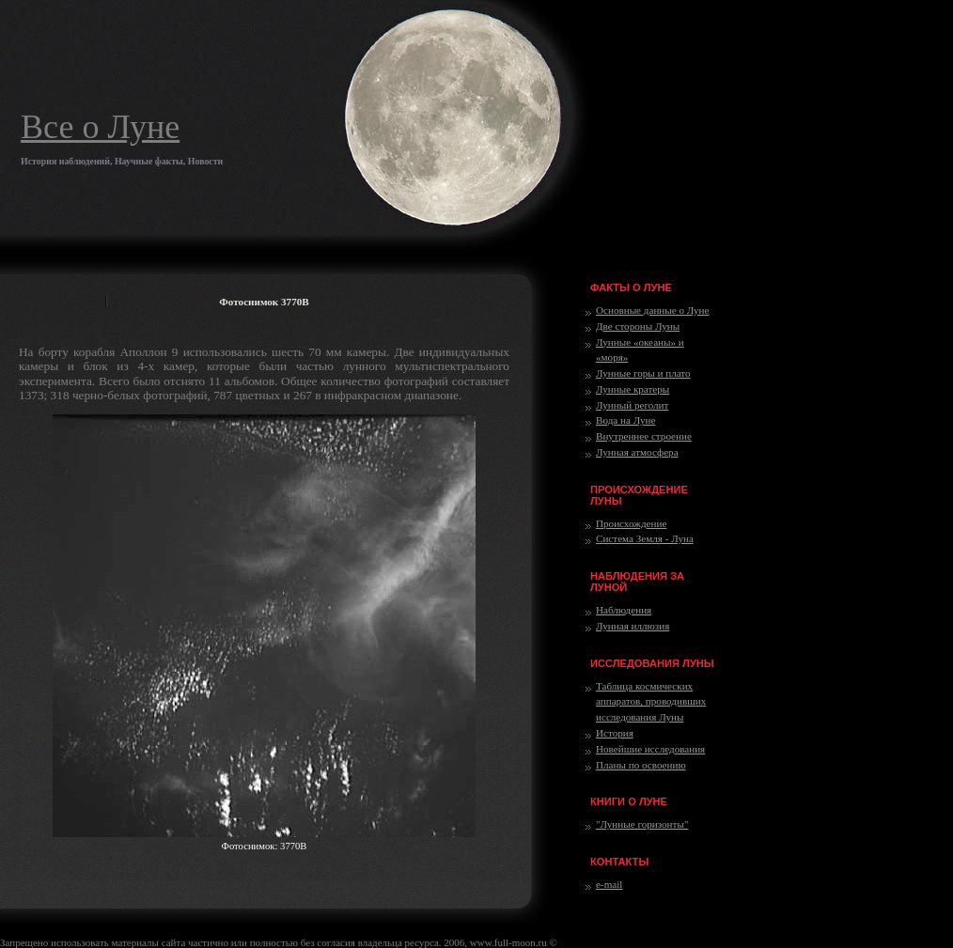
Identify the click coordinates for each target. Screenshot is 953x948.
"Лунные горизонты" (642, 824)
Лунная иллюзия (632, 625)
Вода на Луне (625, 420)
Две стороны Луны (638, 326)
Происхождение (631, 523)
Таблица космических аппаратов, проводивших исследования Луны (651, 701)
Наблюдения (623, 609)
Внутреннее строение (644, 436)
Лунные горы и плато (643, 373)
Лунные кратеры (632, 389)
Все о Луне (100, 127)
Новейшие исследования (650, 748)
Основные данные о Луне (652, 310)
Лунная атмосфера (637, 452)
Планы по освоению (641, 764)
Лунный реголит (632, 405)
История (614, 732)
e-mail (609, 884)
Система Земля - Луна (645, 538)
